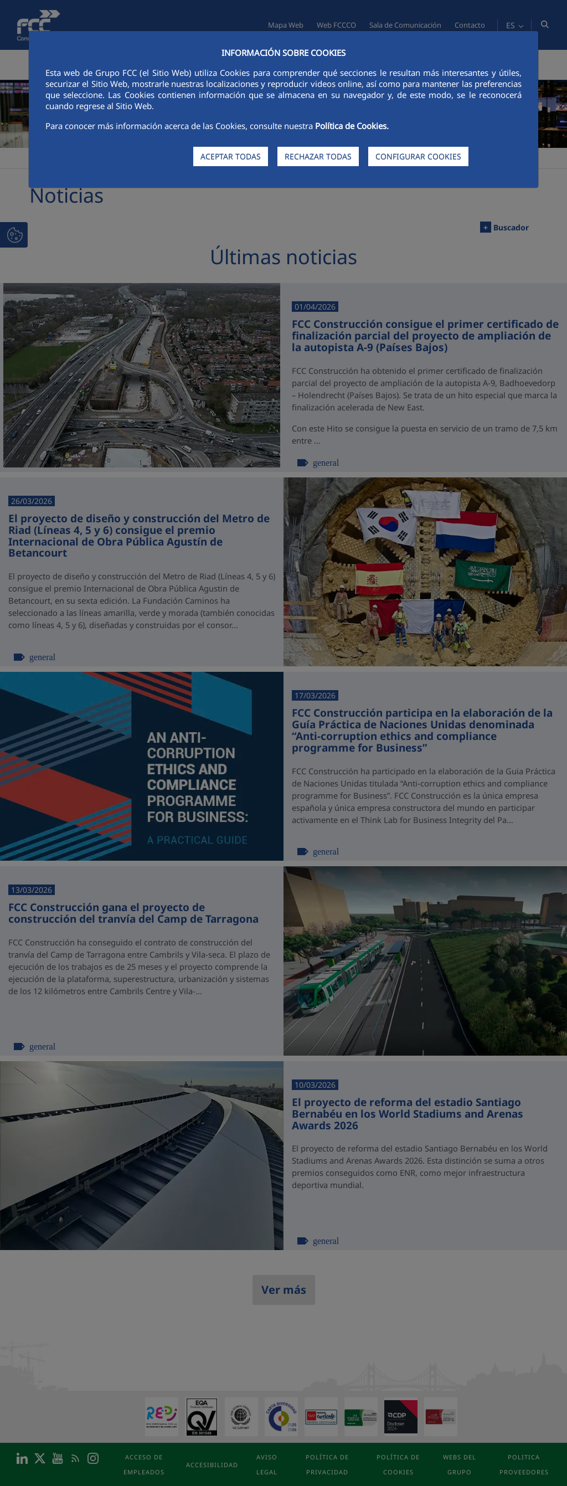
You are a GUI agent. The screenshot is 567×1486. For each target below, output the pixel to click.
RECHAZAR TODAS (318, 156)
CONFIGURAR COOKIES (418, 156)
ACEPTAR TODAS (230, 156)
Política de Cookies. (352, 125)
